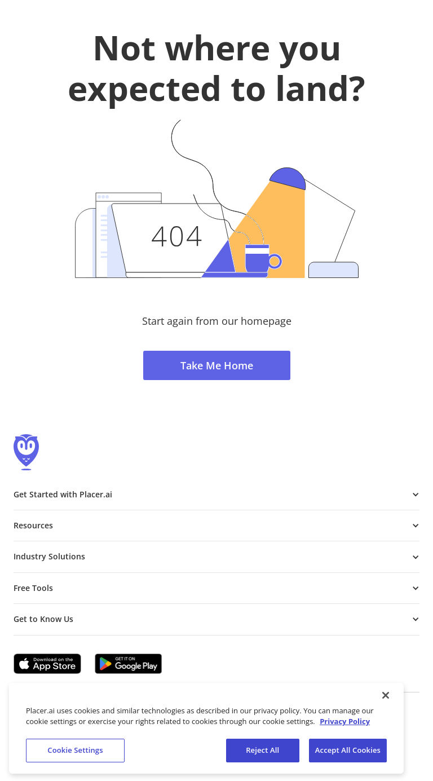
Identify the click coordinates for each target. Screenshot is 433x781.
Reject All (262, 753)
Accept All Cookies (348, 753)
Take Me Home (216, 365)
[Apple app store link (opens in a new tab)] (47, 664)
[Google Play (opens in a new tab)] (128, 664)
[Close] (385, 698)
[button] (216, 494)
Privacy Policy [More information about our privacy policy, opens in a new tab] (345, 724)
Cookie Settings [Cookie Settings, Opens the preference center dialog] (75, 753)
